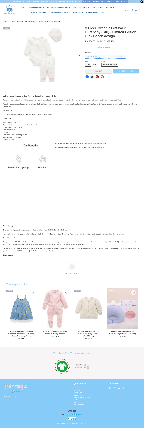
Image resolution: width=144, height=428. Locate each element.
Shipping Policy (78, 395)
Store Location (78, 402)
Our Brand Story (78, 393)
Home (5, 22)
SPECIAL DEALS (78, 13)
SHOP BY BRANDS (97, 8)
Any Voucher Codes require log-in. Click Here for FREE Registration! (105, 1)
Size (86, 62)
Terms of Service (61, 424)
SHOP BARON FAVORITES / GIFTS (58, 8)
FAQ (104, 13)
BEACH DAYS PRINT (110, 65)
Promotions (89, 53)
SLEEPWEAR (111, 8)
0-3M (88, 65)
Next (79, 55)
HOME (23, 8)
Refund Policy (79, 424)
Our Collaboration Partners (81, 400)
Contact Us (77, 390)
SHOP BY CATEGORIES (81, 8)
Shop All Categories (79, 405)
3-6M (94, 65)
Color (103, 62)
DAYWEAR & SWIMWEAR (39, 13)
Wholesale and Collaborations (82, 398)
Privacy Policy (71, 424)
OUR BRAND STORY (92, 13)
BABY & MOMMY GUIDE (36, 8)
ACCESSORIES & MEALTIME (60, 13)
